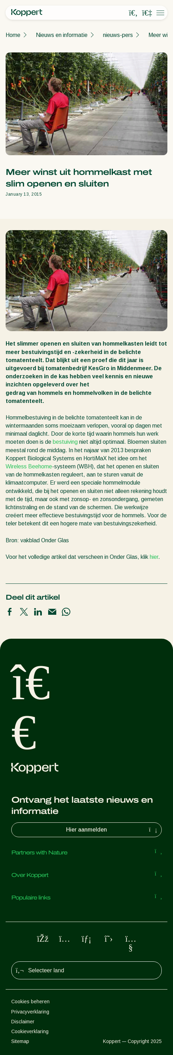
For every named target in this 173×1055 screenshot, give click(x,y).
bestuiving (65, 442)
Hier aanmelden (112, 829)
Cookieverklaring (30, 1031)
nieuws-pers (118, 35)
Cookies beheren (30, 1001)
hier (154, 557)
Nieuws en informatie (62, 35)
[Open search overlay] (133, 13)
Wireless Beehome (29, 466)
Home (13, 35)
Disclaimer (22, 1021)
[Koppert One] (147, 13)
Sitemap (20, 1041)
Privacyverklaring (30, 1012)
